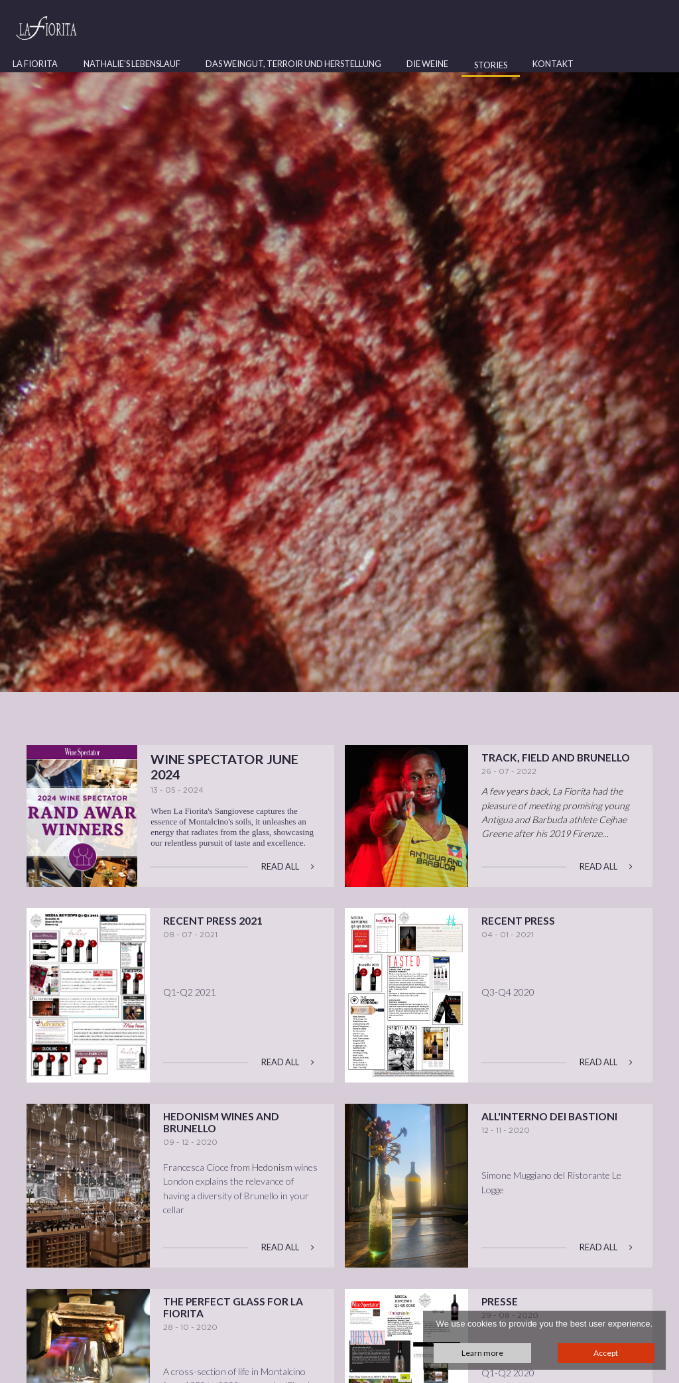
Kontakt (553, 63)
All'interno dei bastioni (549, 1116)
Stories (490, 65)
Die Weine (427, 63)
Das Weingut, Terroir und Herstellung (293, 63)
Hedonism (272, 1167)
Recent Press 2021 (213, 921)
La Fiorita (35, 63)
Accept (605, 1353)
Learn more (482, 1353)
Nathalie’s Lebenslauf (132, 63)
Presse (499, 1301)
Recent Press (518, 921)
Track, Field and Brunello (555, 757)
